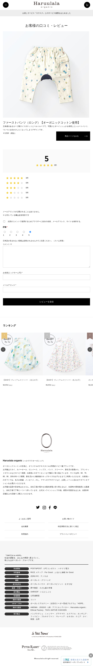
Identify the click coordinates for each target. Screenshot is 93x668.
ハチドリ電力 (63, 572)
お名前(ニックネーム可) (12, 276)
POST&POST (36, 572)
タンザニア (82, 617)
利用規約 (24, 537)
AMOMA (34, 611)
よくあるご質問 (25, 522)
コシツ (33, 603)
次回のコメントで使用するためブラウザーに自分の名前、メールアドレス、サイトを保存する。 (45, 221)
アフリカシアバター (60, 611)
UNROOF (34, 595)
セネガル (70, 620)
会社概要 (24, 530)
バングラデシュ (36, 617)
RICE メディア (36, 576)
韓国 (32, 623)
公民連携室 (35, 599)
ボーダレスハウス (37, 587)
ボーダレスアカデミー (39, 607)
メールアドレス (9, 289)
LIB (49, 611)
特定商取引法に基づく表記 (68, 530)
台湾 (38, 623)
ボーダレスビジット (55, 587)
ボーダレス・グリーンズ (40, 584)
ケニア (78, 620)
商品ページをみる (72, 136)
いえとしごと (45, 595)
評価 (5, 227)
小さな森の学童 (46, 591)
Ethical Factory (36, 614)
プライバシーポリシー (68, 537)
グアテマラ (60, 617)
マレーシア (60, 620)
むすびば (68, 587)
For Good (49, 576)
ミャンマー (49, 617)
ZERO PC (34, 580)
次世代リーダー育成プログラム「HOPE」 (67, 607)
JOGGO (42, 611)
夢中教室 (34, 591)
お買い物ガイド (68, 522)
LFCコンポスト (50, 572)
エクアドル (71, 617)
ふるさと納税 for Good (64, 576)
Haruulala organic (78, 611)
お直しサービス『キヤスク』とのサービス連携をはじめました (46, 13)
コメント (7, 244)
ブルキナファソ (47, 620)
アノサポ (44, 580)
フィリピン (35, 620)
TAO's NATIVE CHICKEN (56, 614)
